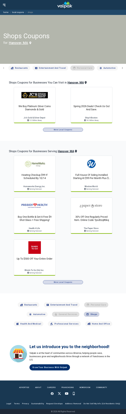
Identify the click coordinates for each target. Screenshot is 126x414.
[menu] (4, 5)
